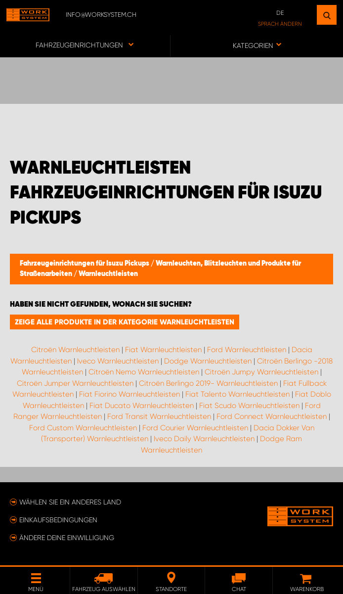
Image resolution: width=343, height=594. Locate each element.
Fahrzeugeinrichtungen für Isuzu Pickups (85, 263)
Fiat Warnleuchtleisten (163, 349)
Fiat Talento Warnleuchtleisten (237, 394)
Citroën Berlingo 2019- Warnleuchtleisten (208, 383)
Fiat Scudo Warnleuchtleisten (249, 405)
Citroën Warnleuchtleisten (75, 349)
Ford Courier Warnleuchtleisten (195, 427)
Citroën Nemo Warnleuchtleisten (143, 371)
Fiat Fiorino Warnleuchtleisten (129, 394)
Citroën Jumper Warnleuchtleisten (75, 383)
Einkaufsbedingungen (58, 520)
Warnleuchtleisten (108, 274)
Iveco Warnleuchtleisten (118, 361)
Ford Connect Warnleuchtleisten (271, 416)
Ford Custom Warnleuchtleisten (83, 427)
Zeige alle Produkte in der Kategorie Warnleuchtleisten (124, 322)
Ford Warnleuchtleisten (246, 349)
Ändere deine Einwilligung (66, 538)
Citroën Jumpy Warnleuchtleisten (261, 371)
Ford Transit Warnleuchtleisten (159, 416)
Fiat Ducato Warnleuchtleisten (141, 405)
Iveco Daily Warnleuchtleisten (204, 438)
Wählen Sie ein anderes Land (70, 502)
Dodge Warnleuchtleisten (208, 361)
